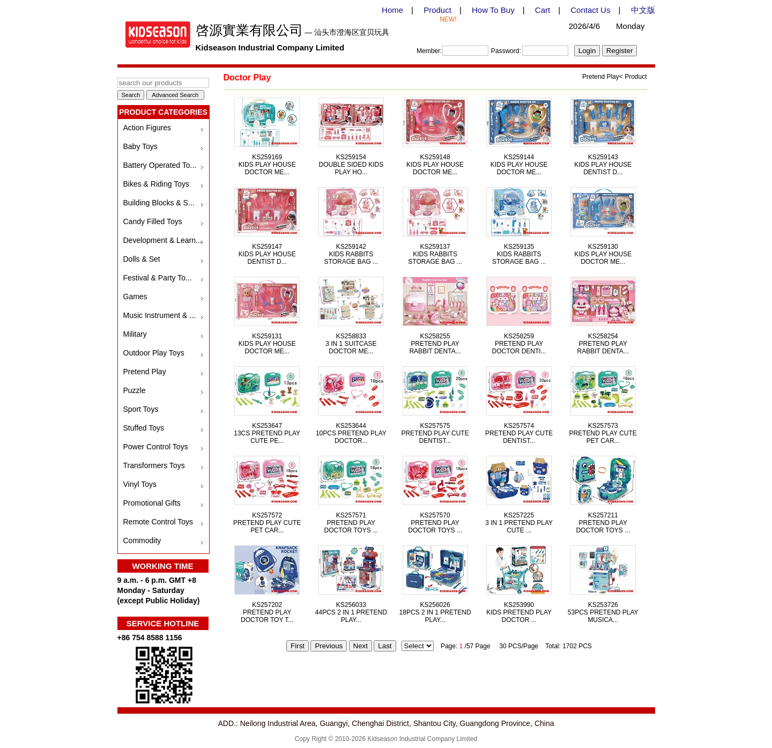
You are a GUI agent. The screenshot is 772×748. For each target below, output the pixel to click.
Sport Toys (141, 409)
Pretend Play (144, 371)
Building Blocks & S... (159, 202)
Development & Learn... (162, 240)
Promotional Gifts (152, 503)
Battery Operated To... (160, 165)
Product (437, 9)
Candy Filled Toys (152, 221)
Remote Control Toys (158, 521)
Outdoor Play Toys (153, 353)
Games (135, 296)
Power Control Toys (155, 446)
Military (135, 334)
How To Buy (493, 9)
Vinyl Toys (140, 484)
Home (392, 9)
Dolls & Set (141, 259)
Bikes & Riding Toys (156, 184)
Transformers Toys (154, 465)
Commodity (142, 540)
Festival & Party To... (157, 277)
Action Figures (147, 127)
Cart (542, 9)
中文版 (643, 9)
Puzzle (134, 390)
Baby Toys (140, 146)
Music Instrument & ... (159, 315)
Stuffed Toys (144, 428)
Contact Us (590, 9)
